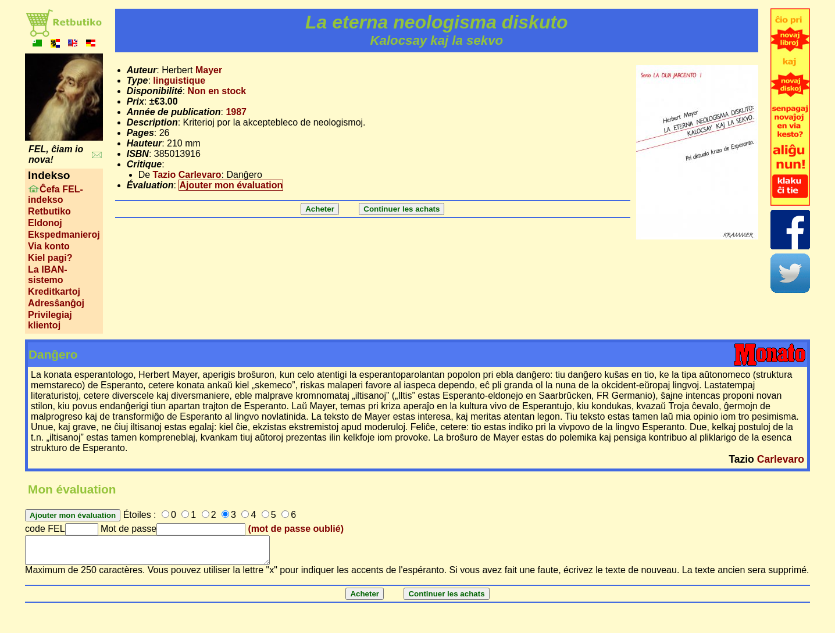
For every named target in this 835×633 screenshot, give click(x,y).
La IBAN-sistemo (47, 274)
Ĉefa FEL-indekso (55, 194)
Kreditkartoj (54, 291)
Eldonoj (45, 223)
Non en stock (217, 91)
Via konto (49, 246)
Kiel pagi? (50, 258)
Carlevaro (780, 459)
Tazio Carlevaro (187, 175)
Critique (144, 164)
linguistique (179, 80)
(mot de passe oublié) (296, 529)
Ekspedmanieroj (64, 234)
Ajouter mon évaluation (231, 185)
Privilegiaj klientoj (50, 320)
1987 (236, 112)
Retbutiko (49, 211)
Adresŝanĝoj (56, 303)
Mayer (208, 70)
